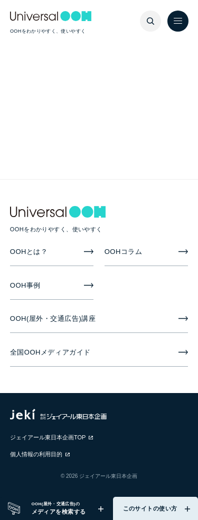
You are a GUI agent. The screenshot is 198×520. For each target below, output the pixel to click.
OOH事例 (25, 285)
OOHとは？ (29, 252)
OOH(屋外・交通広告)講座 (53, 318)
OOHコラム (124, 252)
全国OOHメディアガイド (50, 352)
